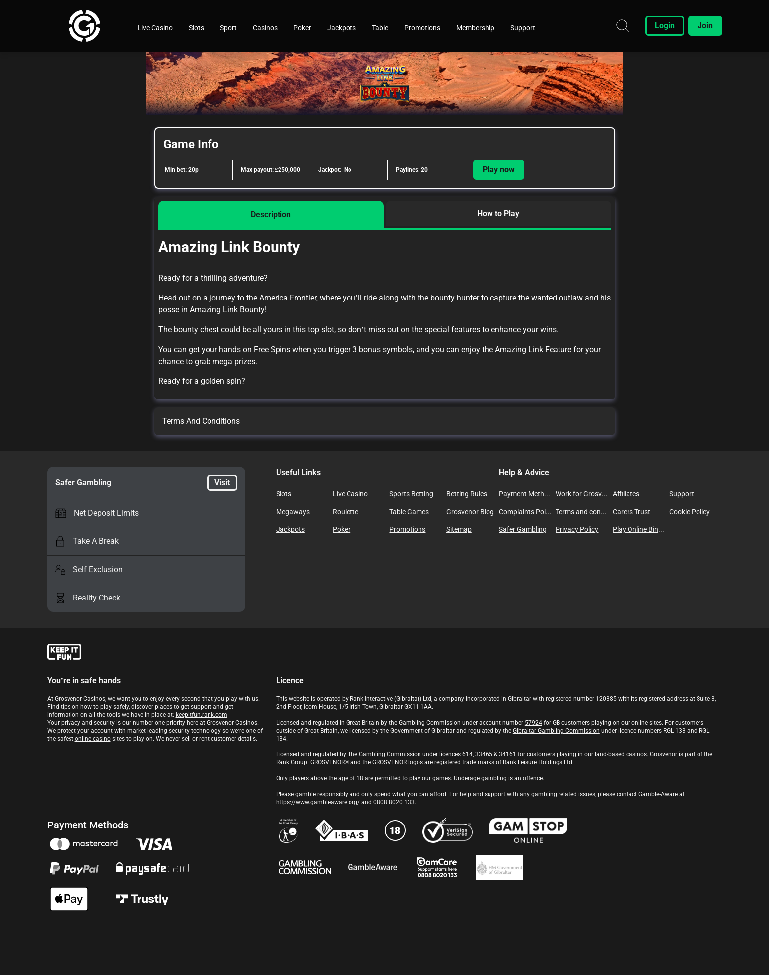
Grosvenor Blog (470, 512)
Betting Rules (466, 494)
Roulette (345, 512)
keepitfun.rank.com (201, 714)
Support (681, 494)
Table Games (409, 512)
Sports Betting (411, 494)
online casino (93, 738)
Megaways (293, 512)
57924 (533, 722)
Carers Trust (631, 512)
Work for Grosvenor (582, 494)
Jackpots (290, 529)
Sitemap (459, 529)
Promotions (407, 529)
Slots (283, 494)
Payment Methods (525, 494)
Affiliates (626, 494)
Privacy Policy (577, 529)
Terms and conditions (582, 512)
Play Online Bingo (639, 529)
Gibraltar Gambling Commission (556, 730)
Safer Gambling (523, 529)
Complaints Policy (525, 512)
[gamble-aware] (155, 653)
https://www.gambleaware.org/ (318, 802)
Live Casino (350, 494)
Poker (341, 529)
